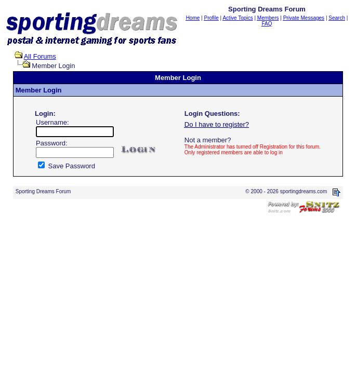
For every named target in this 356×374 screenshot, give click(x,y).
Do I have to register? (216, 124)
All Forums (40, 56)
